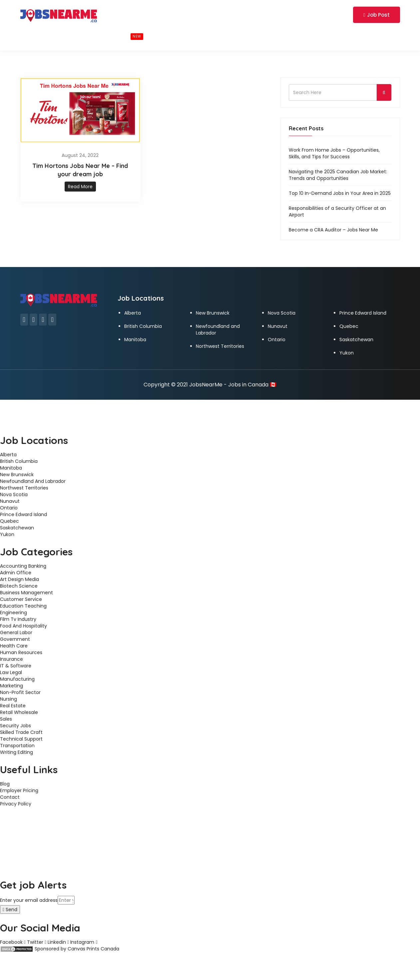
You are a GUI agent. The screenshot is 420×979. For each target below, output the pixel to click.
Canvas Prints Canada (93, 948)
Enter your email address (29, 900)
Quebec (348, 326)
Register (337, 14)
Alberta (132, 313)
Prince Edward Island (362, 313)
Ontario (276, 339)
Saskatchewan (356, 339)
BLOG (163, 36)
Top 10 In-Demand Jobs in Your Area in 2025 (340, 193)
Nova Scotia (281, 313)
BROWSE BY (69, 36)
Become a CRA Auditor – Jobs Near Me (333, 229)
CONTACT (194, 36)
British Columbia (143, 326)
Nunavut (277, 326)
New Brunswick (212, 313)
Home (34, 36)
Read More (80, 186)
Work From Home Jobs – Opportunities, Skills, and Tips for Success (334, 153)
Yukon (346, 353)
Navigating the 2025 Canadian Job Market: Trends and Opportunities (338, 175)
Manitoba (135, 339)
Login (313, 14)
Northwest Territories (220, 346)
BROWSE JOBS (120, 36)
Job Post (376, 14)
